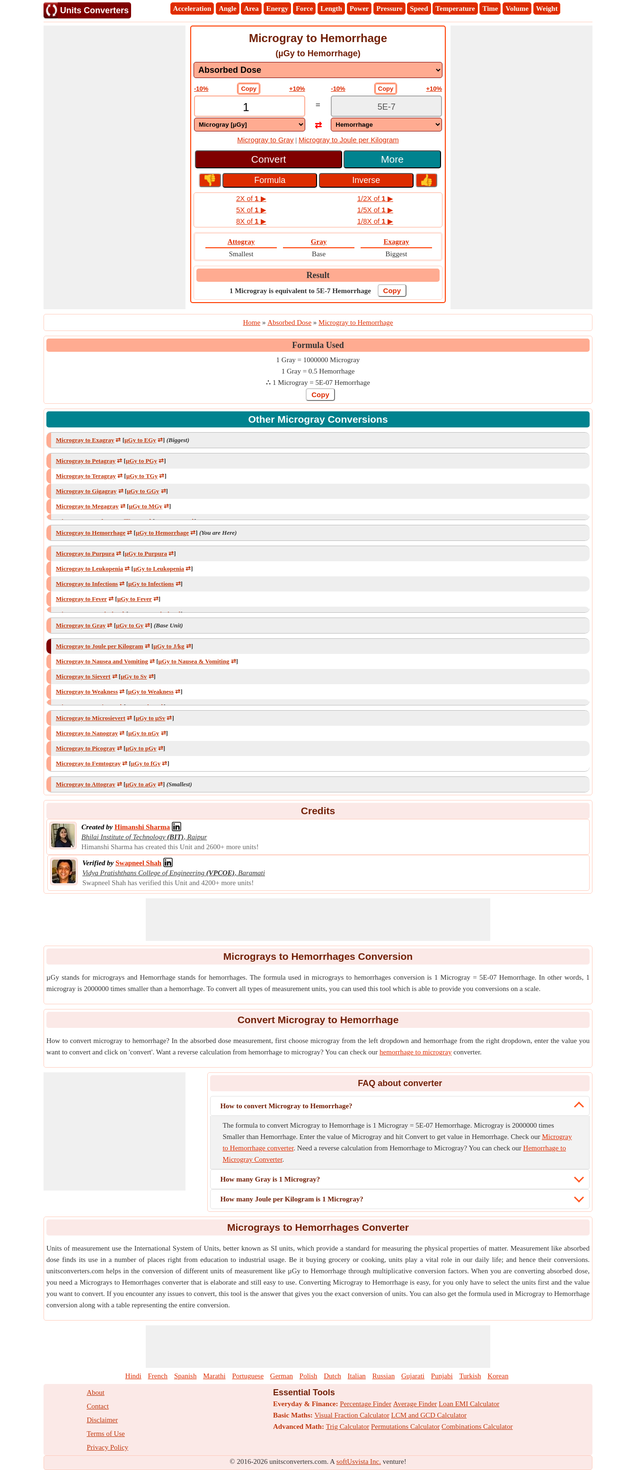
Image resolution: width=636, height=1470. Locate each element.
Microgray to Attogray (85, 784)
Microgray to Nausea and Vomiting (102, 661)
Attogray (241, 241)
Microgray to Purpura (85, 553)
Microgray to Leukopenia (89, 568)
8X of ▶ (251, 221)
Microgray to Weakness (87, 691)
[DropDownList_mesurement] (318, 70)
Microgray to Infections (87, 583)
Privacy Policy (107, 1447)
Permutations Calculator (405, 1426)
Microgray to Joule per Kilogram (349, 140)
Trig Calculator (348, 1426)
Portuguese (248, 1376)
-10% (201, 88)
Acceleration (192, 8)
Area (251, 8)
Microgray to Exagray (85, 440)
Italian (357, 1376)
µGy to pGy (140, 748)
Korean (497, 1376)
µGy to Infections (151, 583)
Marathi (214, 1376)
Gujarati (412, 1376)
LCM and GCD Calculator (429, 1415)
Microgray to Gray (265, 140)
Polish (309, 1376)
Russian (383, 1376)
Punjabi (442, 1376)
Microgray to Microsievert (90, 718)
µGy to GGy (143, 491)
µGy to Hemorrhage (162, 532)
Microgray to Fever (81, 598)
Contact (98, 1406)
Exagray (396, 241)
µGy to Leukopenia (158, 568)
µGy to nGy (143, 733)
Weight (547, 8)
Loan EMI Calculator (469, 1404)
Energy (277, 8)
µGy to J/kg (168, 646)
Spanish (185, 1376)
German (281, 1376)
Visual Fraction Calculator (352, 1415)
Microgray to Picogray (85, 748)
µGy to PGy (141, 460)
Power (359, 8)
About (96, 1392)
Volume (517, 8)
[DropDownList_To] (386, 124)
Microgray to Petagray (85, 460)
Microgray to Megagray (87, 506)
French (158, 1376)
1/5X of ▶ (375, 210)
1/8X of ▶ (375, 221)
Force (304, 8)
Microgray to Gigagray (86, 491)
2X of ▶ (251, 198)
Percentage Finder (365, 1404)
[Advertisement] (115, 167)
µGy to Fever (134, 598)
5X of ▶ (251, 210)
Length (331, 8)
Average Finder (415, 1404)
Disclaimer (102, 1420)
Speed (419, 8)
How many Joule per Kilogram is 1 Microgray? (291, 1199)
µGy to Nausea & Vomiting (194, 661)
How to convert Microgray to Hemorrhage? (286, 1106)
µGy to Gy (129, 625)
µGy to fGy (145, 763)
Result (318, 275)
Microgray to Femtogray (88, 763)
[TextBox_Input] (249, 107)
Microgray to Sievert (83, 676)
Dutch (332, 1376)
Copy (248, 88)
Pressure (389, 8)
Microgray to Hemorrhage (90, 532)
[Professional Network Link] (142, 827)
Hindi (133, 1376)
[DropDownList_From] (249, 124)
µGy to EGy (140, 440)
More (392, 159)
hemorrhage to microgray (415, 1052)
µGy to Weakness (151, 691)
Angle (228, 8)
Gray (319, 241)
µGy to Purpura (146, 553)
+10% (297, 88)
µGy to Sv (134, 676)
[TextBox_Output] (386, 107)
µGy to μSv (151, 718)
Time (490, 8)
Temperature (455, 8)
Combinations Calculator (477, 1426)
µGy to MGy (145, 506)
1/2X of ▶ (375, 198)
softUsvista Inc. (358, 1461)
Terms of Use (106, 1433)
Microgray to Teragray (86, 475)
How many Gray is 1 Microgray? (270, 1179)
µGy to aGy (140, 784)
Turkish (470, 1376)
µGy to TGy (142, 475)
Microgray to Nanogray (87, 733)
